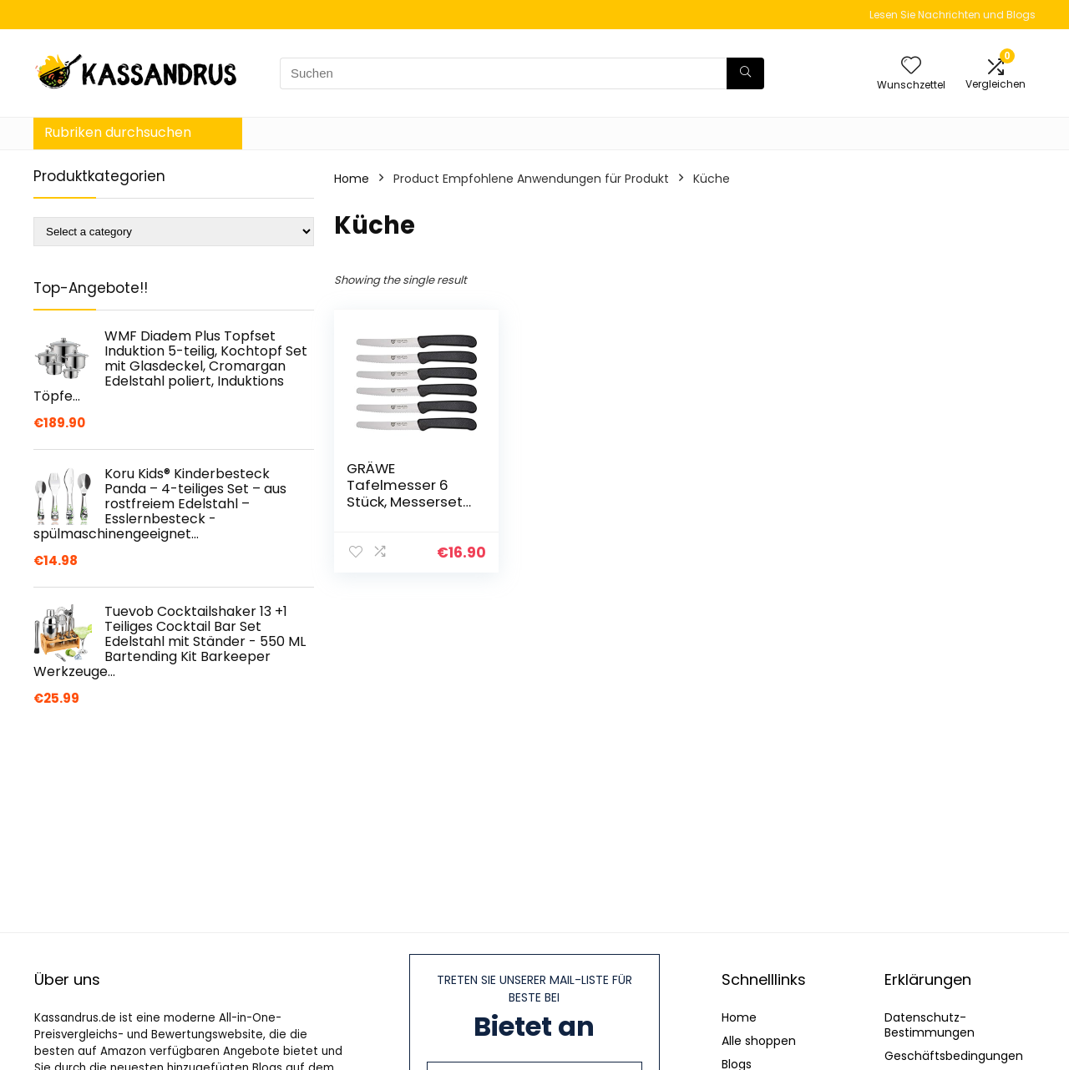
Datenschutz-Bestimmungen (929, 1025)
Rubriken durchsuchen (117, 132)
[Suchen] (745, 73)
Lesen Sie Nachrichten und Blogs (952, 15)
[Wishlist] (911, 66)
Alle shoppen (759, 1040)
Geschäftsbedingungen (953, 1055)
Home (351, 178)
